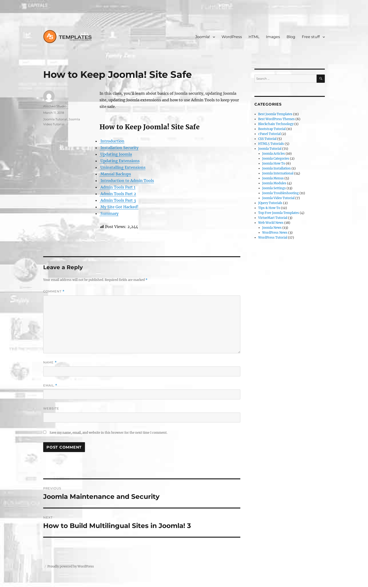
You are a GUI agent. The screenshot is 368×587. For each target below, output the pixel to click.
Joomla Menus (273, 178)
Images (273, 37)
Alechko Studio (54, 106)
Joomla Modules (274, 183)
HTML (254, 37)
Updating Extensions (120, 160)
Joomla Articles (273, 154)
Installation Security (119, 147)
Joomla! (202, 37)
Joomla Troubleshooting (280, 193)
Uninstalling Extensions (123, 167)
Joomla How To (273, 163)
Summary (109, 213)
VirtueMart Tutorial (272, 218)
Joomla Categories (275, 159)
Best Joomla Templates (275, 114)
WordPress (232, 37)
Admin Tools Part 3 (118, 200)
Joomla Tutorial (55, 119)
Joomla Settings (274, 188)
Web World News (271, 223)
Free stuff (311, 37)
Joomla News (272, 228)
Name (50, 362)
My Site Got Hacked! (119, 207)
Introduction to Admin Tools (127, 180)
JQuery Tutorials (270, 203)
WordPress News (275, 233)
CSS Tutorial (267, 139)
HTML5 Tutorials (271, 144)
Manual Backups (115, 174)
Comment (54, 291)
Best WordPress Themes (276, 119)
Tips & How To (269, 208)
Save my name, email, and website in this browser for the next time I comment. (108, 433)
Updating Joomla (116, 154)
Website (51, 408)
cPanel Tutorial (269, 134)
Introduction (112, 141)
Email (50, 385)
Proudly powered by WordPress (70, 566)
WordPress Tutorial (272, 238)
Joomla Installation (276, 168)
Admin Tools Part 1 (117, 187)
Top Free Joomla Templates (278, 213)
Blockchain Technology (276, 124)
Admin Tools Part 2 (118, 193)
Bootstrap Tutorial (272, 129)
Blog (291, 37)
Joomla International (277, 173)
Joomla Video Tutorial (278, 198)
